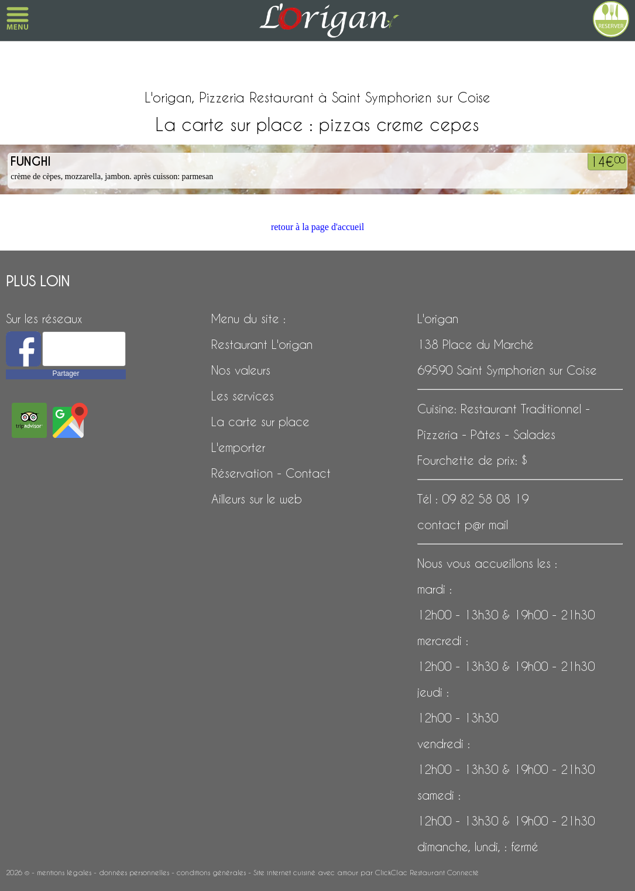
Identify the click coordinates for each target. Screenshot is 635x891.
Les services (242, 396)
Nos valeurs (240, 370)
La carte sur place (260, 421)
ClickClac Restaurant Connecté (427, 872)
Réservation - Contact (271, 473)
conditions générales (211, 872)
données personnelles (134, 872)
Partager (65, 373)
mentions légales (64, 872)
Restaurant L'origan (262, 344)
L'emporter (238, 447)
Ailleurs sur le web (256, 499)
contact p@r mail (462, 525)
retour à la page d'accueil (317, 227)
